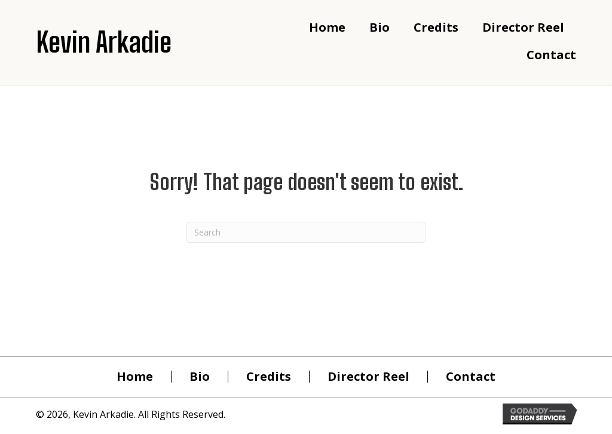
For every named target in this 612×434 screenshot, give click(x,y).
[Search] (306, 232)
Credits (268, 377)
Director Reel (368, 377)
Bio (199, 377)
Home (135, 377)
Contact (470, 377)
